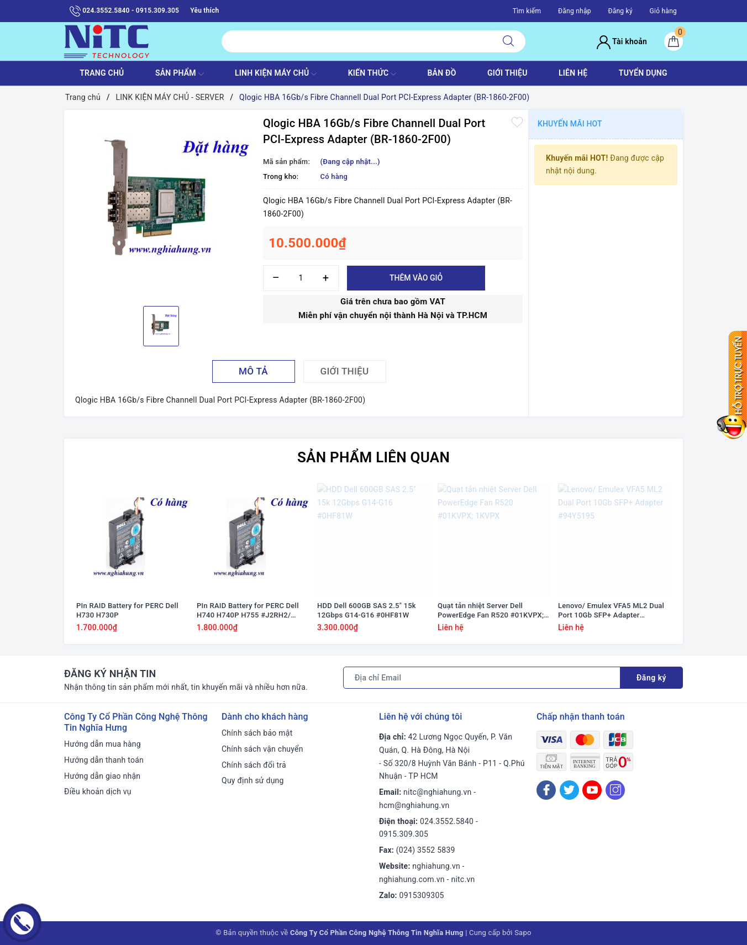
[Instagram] (615, 790)
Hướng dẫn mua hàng (102, 744)
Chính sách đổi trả (254, 765)
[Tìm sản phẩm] (357, 41)
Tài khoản (622, 41)
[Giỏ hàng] (673, 41)
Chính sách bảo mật (257, 732)
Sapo (523, 932)
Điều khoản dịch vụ (97, 791)
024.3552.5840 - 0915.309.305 (124, 11)
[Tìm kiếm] (508, 41)
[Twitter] (569, 790)
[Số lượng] (300, 278)
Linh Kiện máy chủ (276, 74)
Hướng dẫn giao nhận (102, 776)
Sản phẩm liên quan (373, 457)
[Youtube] (592, 790)
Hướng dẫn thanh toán (104, 760)
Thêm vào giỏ (416, 277)
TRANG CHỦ (102, 72)
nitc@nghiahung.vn (437, 792)
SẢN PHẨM (179, 74)
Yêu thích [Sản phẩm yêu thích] (204, 10)
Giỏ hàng (663, 11)
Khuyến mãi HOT (570, 123)
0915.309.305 (403, 834)
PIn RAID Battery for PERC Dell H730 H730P (127, 610)
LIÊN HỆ (573, 72)
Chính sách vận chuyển (262, 749)
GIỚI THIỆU (507, 72)
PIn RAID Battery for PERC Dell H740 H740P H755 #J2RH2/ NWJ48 (248, 610)
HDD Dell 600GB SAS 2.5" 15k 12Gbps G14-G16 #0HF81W (366, 610)
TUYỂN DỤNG (643, 72)
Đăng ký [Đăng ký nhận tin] (651, 677)
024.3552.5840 (447, 821)
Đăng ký (620, 11)
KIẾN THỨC (372, 74)
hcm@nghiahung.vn (414, 805)
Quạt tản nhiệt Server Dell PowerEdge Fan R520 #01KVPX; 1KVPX (491, 610)
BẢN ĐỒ (441, 72)
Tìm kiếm (527, 11)
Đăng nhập (574, 11)
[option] (161, 206)
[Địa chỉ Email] (481, 678)
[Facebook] (546, 790)
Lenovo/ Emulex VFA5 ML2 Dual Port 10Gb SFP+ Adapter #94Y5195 (611, 610)
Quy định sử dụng (253, 780)
